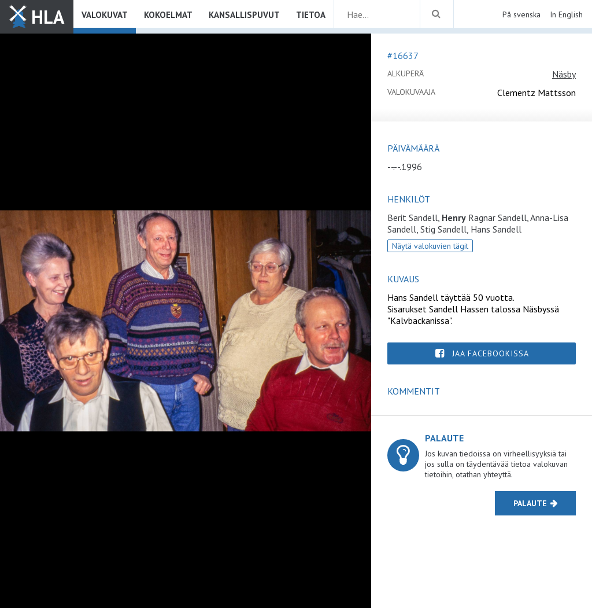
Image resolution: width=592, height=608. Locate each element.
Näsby (564, 74)
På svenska (521, 14)
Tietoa (310, 14)
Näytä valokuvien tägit (430, 246)
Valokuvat (105, 14)
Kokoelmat (168, 14)
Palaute (530, 503)
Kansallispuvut (244, 14)
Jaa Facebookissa (490, 353)
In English (566, 14)
